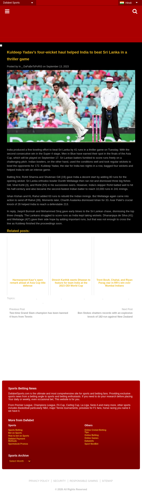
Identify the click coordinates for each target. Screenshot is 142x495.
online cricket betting (116, 298)
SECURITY (59, 481)
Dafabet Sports (11, 2)
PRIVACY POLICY (39, 481)
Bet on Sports (15, 433)
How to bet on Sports (18, 436)
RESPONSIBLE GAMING (84, 481)
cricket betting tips (73, 298)
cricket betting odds (49, 298)
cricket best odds (26, 298)
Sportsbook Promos (18, 444)
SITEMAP (107, 481)
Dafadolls (89, 441)
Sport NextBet (91, 444)
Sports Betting (15, 430)
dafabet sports (93, 298)
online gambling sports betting (25, 302)
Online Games (91, 438)
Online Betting (92, 435)
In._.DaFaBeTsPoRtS (30, 66)
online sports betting (56, 302)
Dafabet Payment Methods (16, 440)
